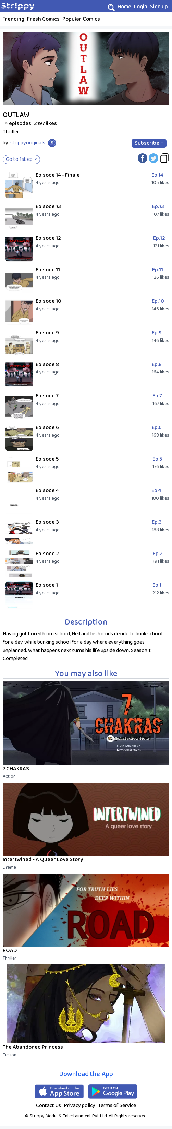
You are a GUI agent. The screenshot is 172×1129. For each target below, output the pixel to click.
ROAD (10, 950)
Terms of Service (117, 1105)
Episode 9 (47, 333)
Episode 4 (47, 490)
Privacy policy (79, 1105)
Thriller (9, 958)
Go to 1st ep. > (21, 159)
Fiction (9, 1054)
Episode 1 (47, 585)
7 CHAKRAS (16, 768)
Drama (9, 867)
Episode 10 (48, 301)
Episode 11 (48, 269)
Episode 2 (47, 553)
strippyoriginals (27, 143)
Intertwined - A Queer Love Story (43, 859)
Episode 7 (47, 396)
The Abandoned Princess (33, 1047)
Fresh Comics (43, 19)
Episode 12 (48, 238)
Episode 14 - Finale (58, 175)
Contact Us (48, 1105)
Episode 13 (48, 206)
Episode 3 (47, 522)
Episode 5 (47, 459)
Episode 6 (47, 427)
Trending (13, 19)
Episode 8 (47, 364)
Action (9, 776)
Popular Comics (81, 19)
